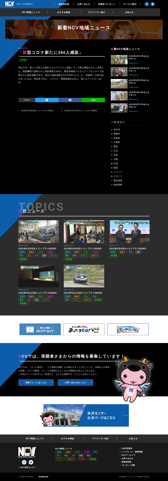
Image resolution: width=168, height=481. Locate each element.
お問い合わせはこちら (75, 382)
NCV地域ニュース (35, 12)
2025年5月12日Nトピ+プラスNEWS (37, 293)
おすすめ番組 (67, 12)
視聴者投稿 (71, 4)
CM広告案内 (127, 448)
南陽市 (117, 134)
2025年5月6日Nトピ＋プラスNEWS (83, 249)
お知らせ (133, 12)
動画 (116, 168)
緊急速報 (118, 180)
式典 (116, 159)
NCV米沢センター (28, 467)
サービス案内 (137, 4)
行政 (116, 163)
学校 (116, 155)
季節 (116, 146)
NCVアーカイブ (128, 455)
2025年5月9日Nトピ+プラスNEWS (127, 249)
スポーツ (118, 176)
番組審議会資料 (43, 476)
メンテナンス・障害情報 (132, 452)
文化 (116, 151)
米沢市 (117, 129)
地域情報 (23, 60)
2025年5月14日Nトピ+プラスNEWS (83, 293)
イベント (118, 172)
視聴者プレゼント (114, 4)
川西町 (117, 142)
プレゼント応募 (128, 465)
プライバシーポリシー (27, 476)
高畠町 (117, 138)
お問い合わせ (91, 4)
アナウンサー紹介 (100, 12)
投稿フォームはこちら (36, 382)
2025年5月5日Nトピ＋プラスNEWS (37, 249)
